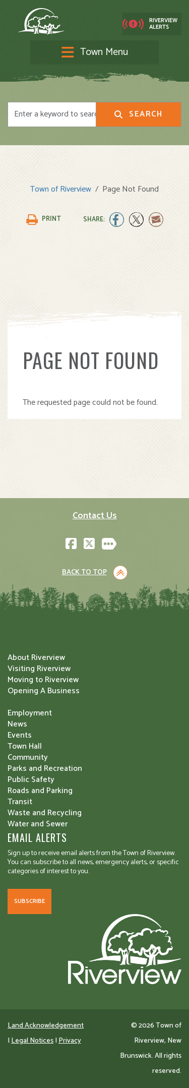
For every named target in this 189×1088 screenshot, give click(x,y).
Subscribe (29, 901)
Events (20, 735)
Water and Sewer (38, 824)
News (17, 724)
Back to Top (84, 572)
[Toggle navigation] (94, 53)
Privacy (69, 1041)
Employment (30, 713)
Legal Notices (32, 1041)
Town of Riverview (60, 189)
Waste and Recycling (45, 813)
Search (138, 114)
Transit (20, 802)
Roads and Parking (40, 791)
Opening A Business (44, 691)
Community (28, 757)
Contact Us (95, 515)
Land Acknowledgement (46, 1026)
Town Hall (25, 746)
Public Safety (31, 780)
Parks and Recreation (45, 768)
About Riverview (36, 657)
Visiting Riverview (39, 669)
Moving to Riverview (43, 680)
